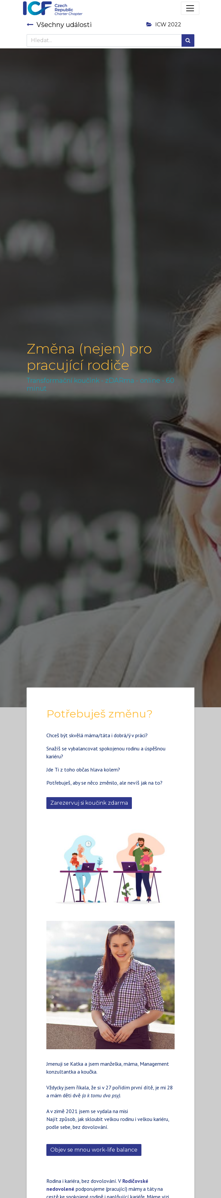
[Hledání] (188, 40)
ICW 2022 (163, 24)
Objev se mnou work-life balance (93, 1150)
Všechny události (59, 25)
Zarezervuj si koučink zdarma (89, 803)
